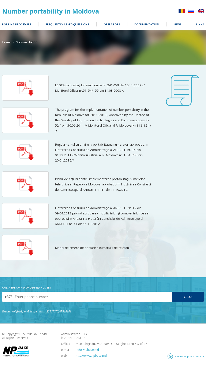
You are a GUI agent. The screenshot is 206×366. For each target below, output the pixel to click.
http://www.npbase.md (91, 356)
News (177, 24)
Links (200, 24)
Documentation (146, 24)
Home (6, 42)
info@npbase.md (87, 350)
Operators (112, 24)
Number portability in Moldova (50, 11)
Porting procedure (16, 24)
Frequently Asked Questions (67, 24)
